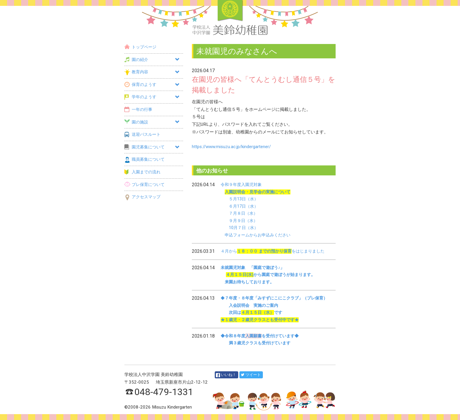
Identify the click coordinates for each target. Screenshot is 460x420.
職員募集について (144, 159)
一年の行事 (138, 109)
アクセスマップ (142, 196)
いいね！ (226, 374)
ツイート (251, 374)
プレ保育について (144, 184)
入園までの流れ (142, 172)
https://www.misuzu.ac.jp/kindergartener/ (231, 146)
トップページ (140, 47)
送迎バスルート (142, 134)
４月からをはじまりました (272, 251)
